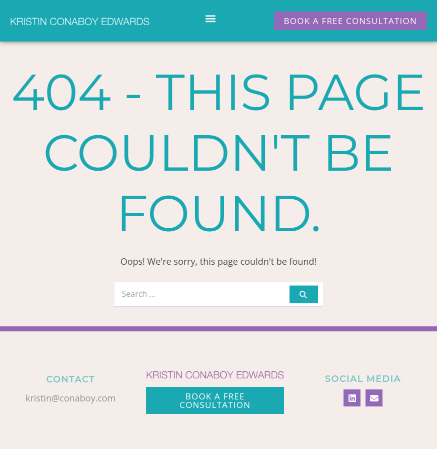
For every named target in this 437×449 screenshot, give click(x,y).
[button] (210, 18)
